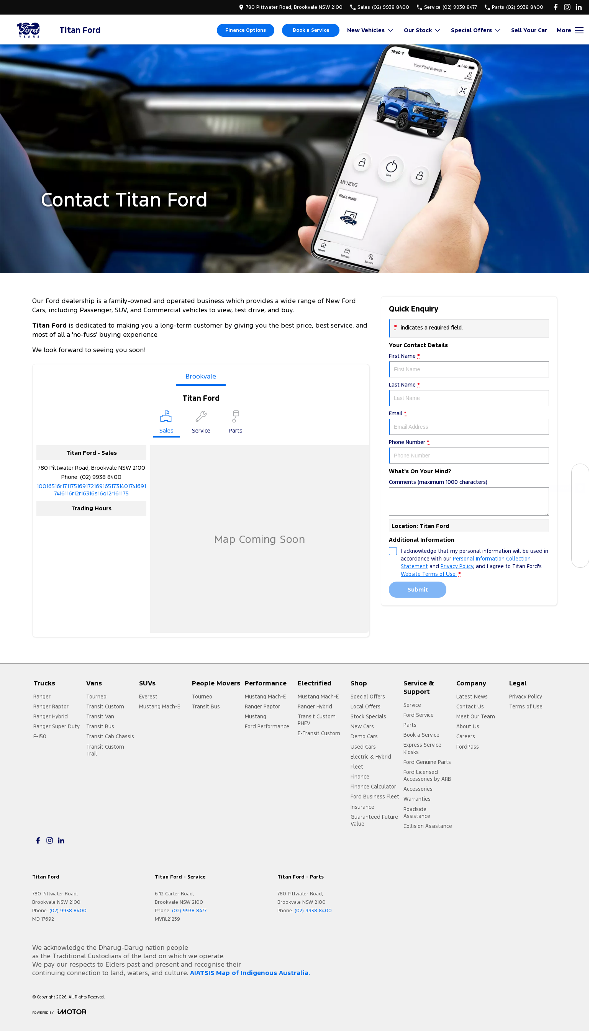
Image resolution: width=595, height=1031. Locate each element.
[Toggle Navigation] (570, 30)
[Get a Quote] (580, 541)
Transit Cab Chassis (110, 736)
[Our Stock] (580, 472)
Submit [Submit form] (418, 589)
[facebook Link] (556, 7)
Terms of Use (526, 706)
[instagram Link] (567, 7)
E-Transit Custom (319, 733)
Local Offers (365, 706)
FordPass (467, 746)
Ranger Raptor (51, 706)
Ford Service (418, 714)
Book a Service (311, 30)
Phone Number (469, 451)
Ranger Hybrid (50, 716)
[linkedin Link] (579, 7)
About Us (467, 726)
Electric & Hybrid (371, 756)
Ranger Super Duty (56, 726)
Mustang (255, 716)
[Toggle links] (59, 1011)
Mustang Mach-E (159, 706)
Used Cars (363, 746)
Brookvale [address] (200, 376)
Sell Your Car (529, 30)
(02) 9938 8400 (100, 476)
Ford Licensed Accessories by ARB (427, 775)
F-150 (39, 736)
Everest (148, 696)
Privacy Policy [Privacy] (457, 566)
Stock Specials (368, 716)
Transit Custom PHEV (317, 720)
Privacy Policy (525, 696)
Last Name (469, 393)
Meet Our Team (475, 716)
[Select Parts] (236, 423)
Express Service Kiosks (422, 748)
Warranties (417, 798)
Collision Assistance (427, 826)
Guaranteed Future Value (374, 820)
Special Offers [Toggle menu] (476, 30)
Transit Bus (100, 726)
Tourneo (96, 696)
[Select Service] (201, 423)
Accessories (418, 788)
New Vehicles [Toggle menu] (370, 30)
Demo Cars (364, 736)
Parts (409, 724)
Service (412, 705)
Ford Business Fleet (375, 796)
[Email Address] (91, 489)
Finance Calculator (373, 786)
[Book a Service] (580, 507)
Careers (465, 736)
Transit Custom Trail (105, 750)
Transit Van (100, 716)
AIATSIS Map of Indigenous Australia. (250, 973)
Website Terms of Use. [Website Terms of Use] (429, 573)
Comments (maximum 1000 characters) (469, 497)
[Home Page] (29, 30)
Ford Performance (267, 726)
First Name (469, 364)
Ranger (42, 696)
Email (469, 422)
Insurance (362, 806)
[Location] (166, 424)
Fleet (357, 766)
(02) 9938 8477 (189, 911)
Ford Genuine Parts (427, 762)
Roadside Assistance (416, 813)
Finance (360, 776)
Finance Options (245, 30)
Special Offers (368, 696)
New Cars (362, 726)
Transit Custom (105, 706)
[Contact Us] (580, 558)
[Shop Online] (580, 489)
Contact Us (470, 706)
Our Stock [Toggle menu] (422, 30)
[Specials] (580, 524)
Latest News (472, 696)
